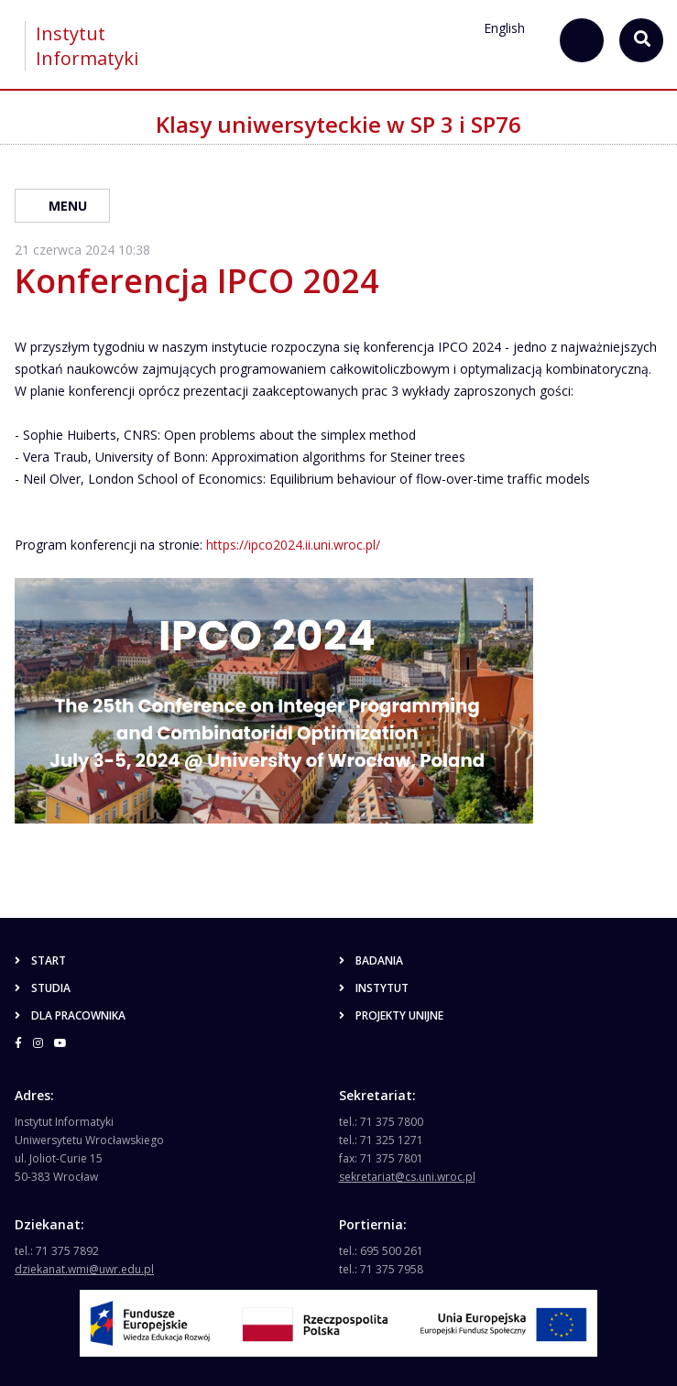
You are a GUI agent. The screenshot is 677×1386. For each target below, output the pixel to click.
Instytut (374, 988)
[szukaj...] (582, 40)
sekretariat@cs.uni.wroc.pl (407, 1176)
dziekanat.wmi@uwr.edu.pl (84, 1269)
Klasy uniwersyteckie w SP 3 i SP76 (338, 124)
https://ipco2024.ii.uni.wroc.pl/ (293, 544)
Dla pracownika (70, 1015)
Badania (371, 960)
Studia (43, 988)
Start (40, 960)
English (504, 28)
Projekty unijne (391, 1015)
